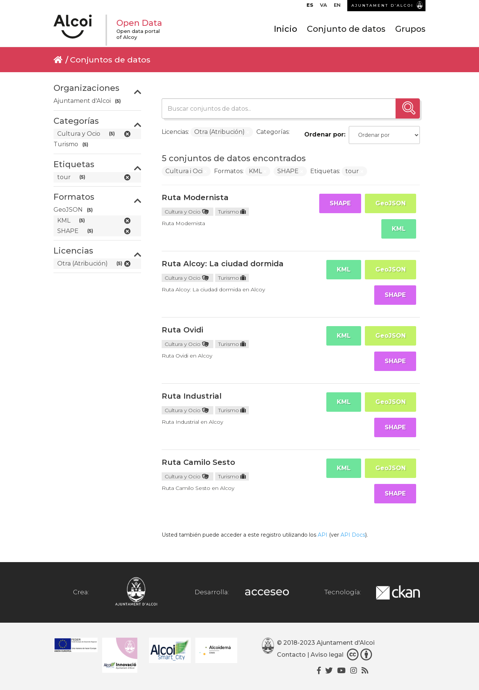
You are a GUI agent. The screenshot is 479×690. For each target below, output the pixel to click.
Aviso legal (327, 654)
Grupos (410, 29)
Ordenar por (324, 134)
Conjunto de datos (346, 29)
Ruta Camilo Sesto (198, 462)
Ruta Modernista (195, 197)
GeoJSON (390, 203)
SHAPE (340, 203)
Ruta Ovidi (182, 329)
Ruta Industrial (192, 396)
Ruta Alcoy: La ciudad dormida (223, 263)
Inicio (285, 29)
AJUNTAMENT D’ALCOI (382, 5)
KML (399, 228)
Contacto (291, 654)
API (322, 534)
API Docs (353, 534)
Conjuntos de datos (110, 59)
